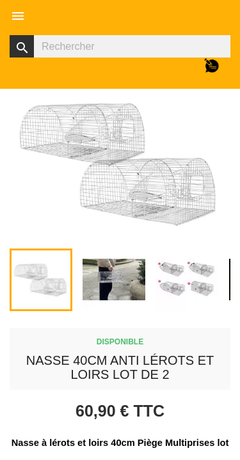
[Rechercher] (120, 46)
